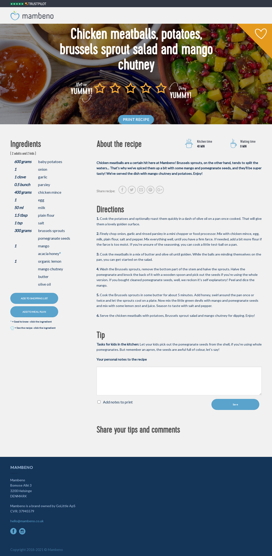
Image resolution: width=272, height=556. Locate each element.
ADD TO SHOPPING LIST (34, 298)
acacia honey (48, 253)
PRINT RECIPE (136, 119)
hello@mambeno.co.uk (27, 521)
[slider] (130, 87)
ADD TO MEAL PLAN (34, 311)
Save (235, 404)
